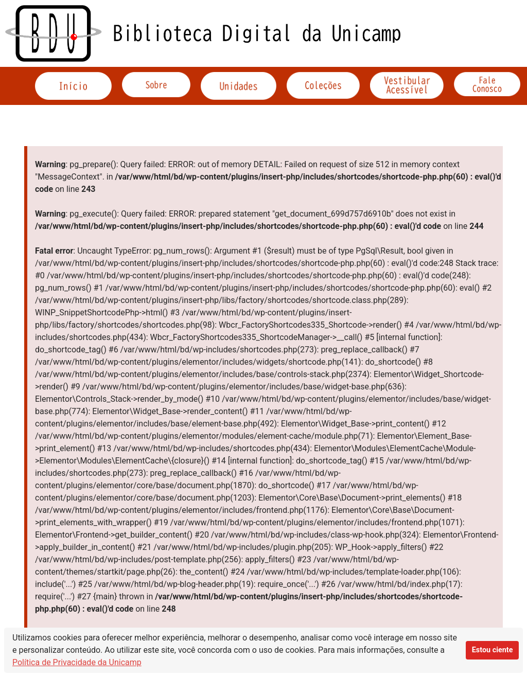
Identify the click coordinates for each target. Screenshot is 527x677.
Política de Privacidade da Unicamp (77, 662)
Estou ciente (492, 650)
